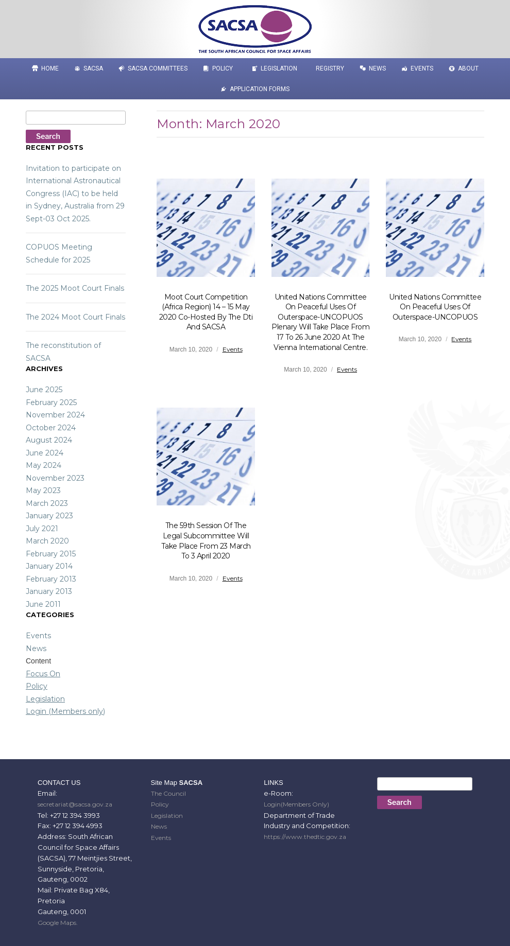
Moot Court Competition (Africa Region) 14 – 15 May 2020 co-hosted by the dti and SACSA (206, 312)
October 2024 (51, 427)
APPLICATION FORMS (260, 89)
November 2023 (55, 478)
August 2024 (49, 440)
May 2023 (43, 490)
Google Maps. (58, 922)
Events (422, 68)
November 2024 (55, 414)
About (468, 68)
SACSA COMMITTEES (158, 68)
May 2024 (43, 465)
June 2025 (44, 389)
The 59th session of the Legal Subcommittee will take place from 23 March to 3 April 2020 (206, 540)
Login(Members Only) (296, 804)
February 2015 (51, 553)
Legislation (279, 68)
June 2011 (43, 604)
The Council (168, 793)
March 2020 (47, 541)
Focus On (43, 673)
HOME (50, 68)
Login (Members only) (65, 711)
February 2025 (51, 402)
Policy (222, 68)
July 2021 (42, 528)
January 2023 (49, 515)
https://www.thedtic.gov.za (305, 836)
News (377, 68)
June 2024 (44, 453)
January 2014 (49, 566)
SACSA (93, 68)
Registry (330, 68)
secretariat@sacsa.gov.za (75, 804)
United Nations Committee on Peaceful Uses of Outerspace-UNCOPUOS (435, 307)
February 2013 (51, 579)
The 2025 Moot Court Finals (75, 288)
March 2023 (47, 503)
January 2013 (49, 591)
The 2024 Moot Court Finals (75, 317)
